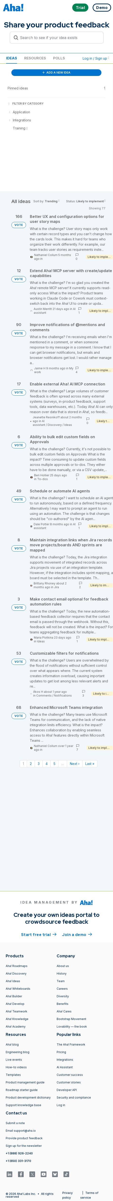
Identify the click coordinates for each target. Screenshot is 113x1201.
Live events (14, 1059)
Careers (62, 988)
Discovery (55, 425)
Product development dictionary (28, 1097)
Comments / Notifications (54, 695)
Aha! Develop (15, 1004)
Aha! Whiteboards (18, 988)
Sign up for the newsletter (24, 1146)
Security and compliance (74, 1097)
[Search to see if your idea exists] (58, 37)
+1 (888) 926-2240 (19, 1153)
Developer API (67, 1090)
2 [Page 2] (31, 764)
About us (63, 966)
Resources (35, 58)
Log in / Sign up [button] (96, 58)
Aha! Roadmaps (16, 966)
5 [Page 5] (54, 764)
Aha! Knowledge (17, 1019)
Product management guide (25, 1082)
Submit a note (15, 1123)
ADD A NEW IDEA (56, 72)
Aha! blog (12, 1044)
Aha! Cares (64, 1011)
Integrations (65, 1059)
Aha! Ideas (13, 981)
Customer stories (69, 1082)
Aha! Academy (16, 1026)
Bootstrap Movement (71, 1019)
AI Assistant (65, 1067)
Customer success (70, 1075)
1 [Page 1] (23, 764)
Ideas (11, 58)
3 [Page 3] (39, 764)
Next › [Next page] (74, 764)
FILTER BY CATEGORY (26, 103)
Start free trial (39, 934)
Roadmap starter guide (22, 1090)
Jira (56, 587)
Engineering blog (17, 1052)
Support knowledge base (23, 1105)
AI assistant (39, 423)
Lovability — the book (72, 1026)
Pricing (61, 1052)
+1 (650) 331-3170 (18, 1161)
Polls (59, 58)
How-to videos (16, 1067)
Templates (13, 1075)
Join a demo (77, 934)
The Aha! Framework (71, 1044)
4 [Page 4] (46, 764)
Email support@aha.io (21, 1130)
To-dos (42, 479)
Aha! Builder (14, 996)
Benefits (62, 1004)
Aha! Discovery (16, 973)
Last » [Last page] (89, 764)
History (62, 973)
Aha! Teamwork (16, 1011)
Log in (61, 1105)
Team (61, 981)
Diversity (63, 996)
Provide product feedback (24, 1138)
